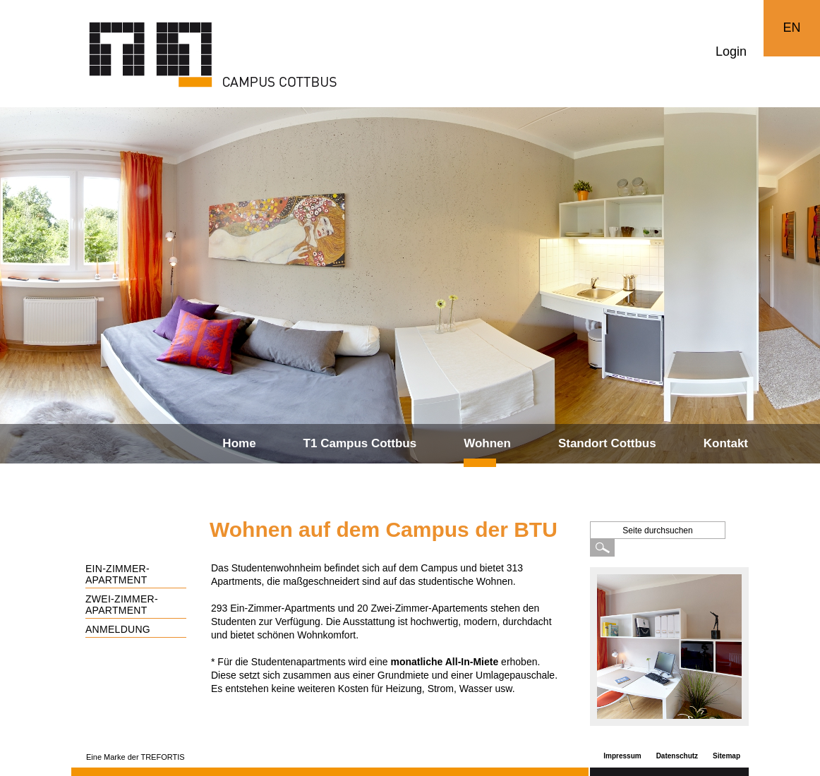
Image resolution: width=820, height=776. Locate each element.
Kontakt (726, 443)
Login (731, 51)
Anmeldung (117, 629)
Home (238, 443)
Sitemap (726, 756)
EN (791, 27)
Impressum (622, 756)
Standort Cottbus (607, 443)
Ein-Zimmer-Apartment (117, 574)
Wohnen (487, 443)
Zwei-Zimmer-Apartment (121, 604)
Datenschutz (677, 756)
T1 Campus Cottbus (360, 443)
